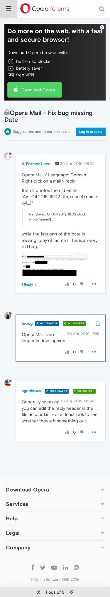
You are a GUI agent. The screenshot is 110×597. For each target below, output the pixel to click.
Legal (13, 515)
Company (18, 529)
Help (12, 500)
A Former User (36, 145)
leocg (27, 305)
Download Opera (38, 71)
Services (17, 486)
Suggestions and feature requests (41, 113)
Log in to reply (90, 114)
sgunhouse (32, 372)
